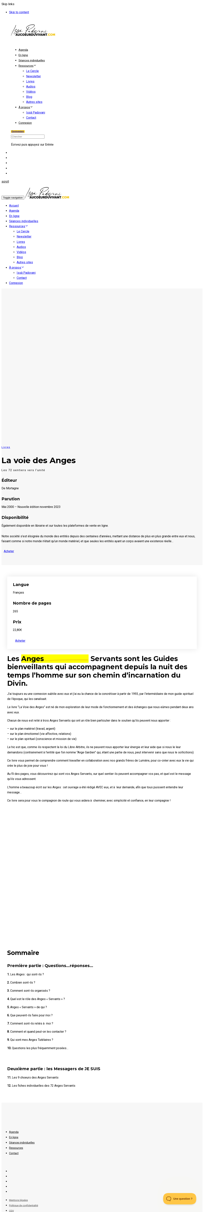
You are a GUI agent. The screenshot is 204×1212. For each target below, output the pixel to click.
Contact (31, 117)
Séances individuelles (32, 60)
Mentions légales (18, 1200)
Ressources (27, 65)
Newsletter (33, 76)
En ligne (23, 55)
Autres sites (34, 102)
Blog (29, 97)
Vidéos (31, 91)
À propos (26, 107)
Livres (30, 81)
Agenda (23, 50)
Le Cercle (32, 71)
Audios (30, 86)
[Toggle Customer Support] (179, 1198)
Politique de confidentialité (23, 1205)
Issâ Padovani (35, 112)
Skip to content (19, 12)
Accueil (14, 205)
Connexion (25, 123)
